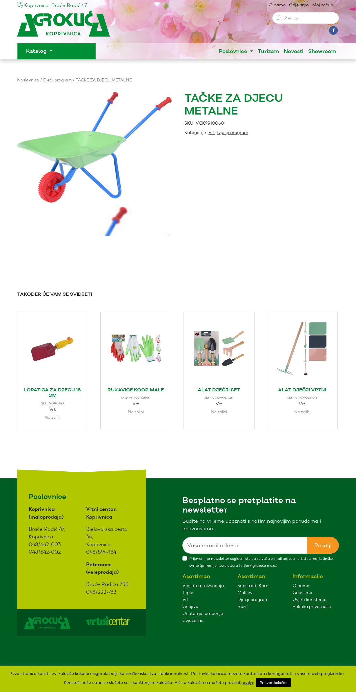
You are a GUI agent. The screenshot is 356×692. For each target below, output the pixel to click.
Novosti (294, 51)
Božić (243, 606)
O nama (277, 5)
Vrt (211, 132)
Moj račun (322, 5)
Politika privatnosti (312, 606)
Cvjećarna (193, 620)
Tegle (187, 592)
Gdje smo (299, 5)
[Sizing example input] (244, 545)
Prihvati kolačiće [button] (274, 682)
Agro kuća (63, 26)
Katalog (37, 51)
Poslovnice (234, 51)
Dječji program (57, 80)
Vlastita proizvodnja (203, 585)
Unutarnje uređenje (202, 613)
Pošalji (323, 545)
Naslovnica (28, 80)
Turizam (268, 51)
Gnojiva (190, 606)
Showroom (322, 51)
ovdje (248, 682)
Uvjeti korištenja (309, 599)
